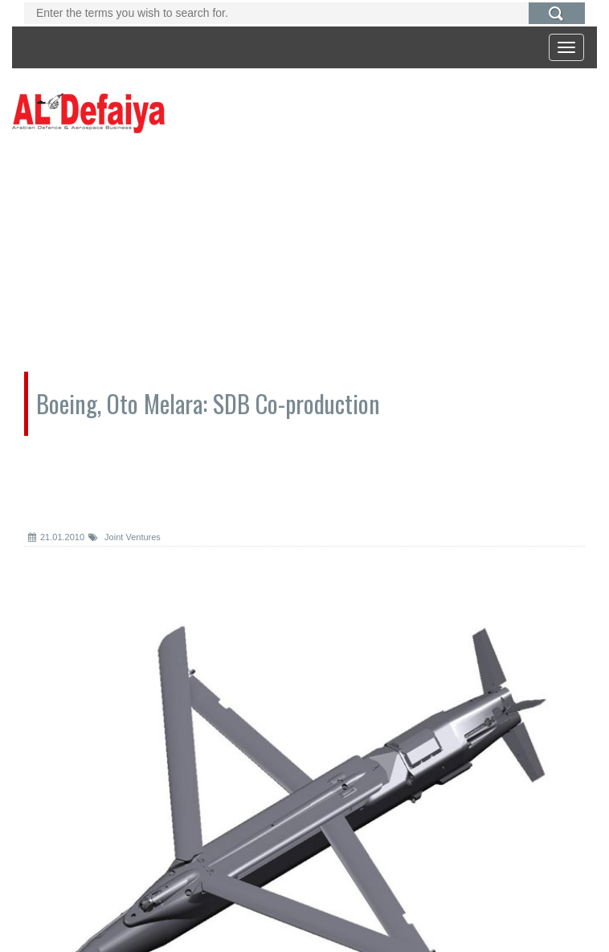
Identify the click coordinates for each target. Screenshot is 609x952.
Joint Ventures (124, 537)
